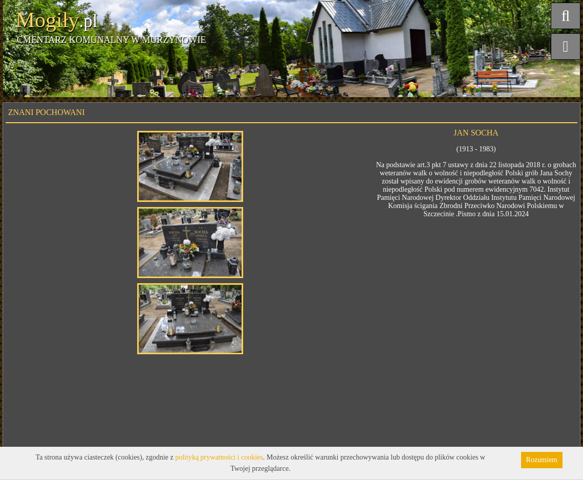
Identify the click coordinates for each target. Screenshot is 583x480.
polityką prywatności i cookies (219, 457)
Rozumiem (541, 460)
